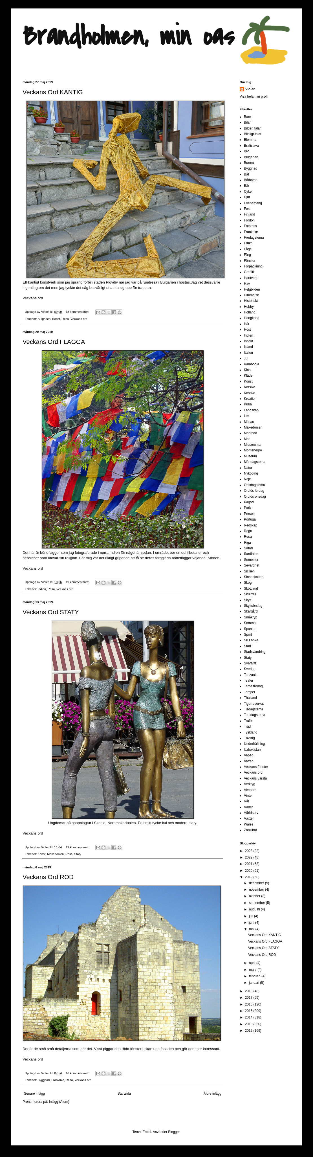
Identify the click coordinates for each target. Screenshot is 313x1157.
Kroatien (250, 399)
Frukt (248, 243)
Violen (45, 311)
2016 (249, 1004)
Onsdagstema (254, 485)
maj (252, 929)
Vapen (249, 755)
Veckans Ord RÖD (48, 877)
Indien (42, 589)
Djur (247, 197)
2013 (249, 1024)
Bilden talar (252, 128)
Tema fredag (253, 686)
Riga (247, 543)
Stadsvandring (255, 652)
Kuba (248, 404)
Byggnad (44, 1080)
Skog (248, 583)
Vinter (248, 796)
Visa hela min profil (254, 96)
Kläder (249, 375)
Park (247, 508)
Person (249, 514)
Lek (246, 416)
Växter (249, 818)
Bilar (247, 122)
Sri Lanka (251, 640)
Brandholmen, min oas (128, 36)
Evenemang (253, 203)
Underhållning (254, 744)
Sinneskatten (253, 577)
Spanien (250, 629)
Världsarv (251, 813)
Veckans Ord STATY (51, 612)
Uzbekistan (252, 750)
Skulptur (250, 594)
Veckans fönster (256, 767)
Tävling (249, 738)
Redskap (250, 525)
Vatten (249, 761)
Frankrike (57, 1080)
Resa (65, 318)
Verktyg (249, 784)
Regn (248, 531)
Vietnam (250, 790)
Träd (247, 726)
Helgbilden (252, 289)
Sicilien (249, 571)
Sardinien (251, 554)
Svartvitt (250, 663)
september (257, 903)
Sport (248, 634)
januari (254, 983)
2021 (249, 864)
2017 (249, 998)
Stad (247, 646)
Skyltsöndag (253, 606)
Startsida (124, 1093)
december (257, 883)
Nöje (247, 479)
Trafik (248, 721)
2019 (249, 877)
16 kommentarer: (78, 1073)
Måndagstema (254, 462)
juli (251, 916)
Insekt (248, 341)
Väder (248, 807)
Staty (77, 854)
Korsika (249, 387)
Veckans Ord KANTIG (53, 92)
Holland (249, 312)
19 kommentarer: (78, 582)
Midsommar (253, 445)
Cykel (248, 192)
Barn (247, 117)
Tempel (249, 692)
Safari (248, 548)
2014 (249, 1017)
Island (248, 347)
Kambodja (251, 364)
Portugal (250, 519)
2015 (249, 1011)
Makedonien (55, 854)
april (252, 963)
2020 (249, 871)
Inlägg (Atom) (59, 1102)
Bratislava (251, 146)
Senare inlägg (34, 1093)
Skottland (251, 588)
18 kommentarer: (78, 311)
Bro (246, 151)
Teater (248, 680)
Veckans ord (33, 298)
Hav (247, 284)
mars (253, 970)
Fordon (249, 220)
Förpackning (253, 266)
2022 (249, 857)
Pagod (249, 502)
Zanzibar (250, 830)
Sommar (250, 623)
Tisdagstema (253, 709)
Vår (246, 801)
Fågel (248, 249)
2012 (249, 1031)
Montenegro (253, 450)
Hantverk (250, 278)
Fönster (249, 261)
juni (252, 923)
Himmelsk (251, 295)
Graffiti (249, 272)
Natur (248, 468)
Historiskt (251, 301)
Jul (246, 358)
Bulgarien (44, 318)
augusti (255, 909)
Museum (250, 456)
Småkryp (250, 617)
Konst (56, 318)
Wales (248, 824)
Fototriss (250, 226)
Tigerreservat (254, 704)
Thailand (250, 698)
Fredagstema (254, 238)
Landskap (251, 410)
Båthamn (250, 180)
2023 (249, 851)
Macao (249, 422)
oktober (255, 896)
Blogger (174, 1132)
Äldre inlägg (212, 1093)
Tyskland (250, 732)
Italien (248, 353)
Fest (247, 209)
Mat (247, 439)
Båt (246, 174)
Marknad (250, 433)
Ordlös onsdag (255, 497)
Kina (247, 370)
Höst (247, 329)
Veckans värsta (255, 778)
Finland (249, 214)
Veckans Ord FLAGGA (54, 341)
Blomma (250, 140)
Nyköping (251, 473)
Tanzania (250, 675)
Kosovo (249, 393)
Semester (251, 560)
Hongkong (251, 318)
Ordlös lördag (254, 491)
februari (255, 976)
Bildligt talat (252, 134)
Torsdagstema (254, 715)
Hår (246, 324)
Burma (249, 163)
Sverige (249, 669)
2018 (249, 991)
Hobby (249, 307)
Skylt (247, 600)
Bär (246, 186)
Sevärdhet (251, 565)
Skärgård (251, 611)
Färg (247, 255)
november (257, 890)
